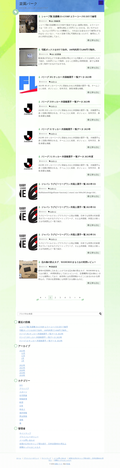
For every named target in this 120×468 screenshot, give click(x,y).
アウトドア (24, 389)
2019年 (22, 373)
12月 (23, 353)
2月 (22, 358)
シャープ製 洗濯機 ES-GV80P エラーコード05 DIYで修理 (68, 16)
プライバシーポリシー (29, 437)
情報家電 (57, 21)
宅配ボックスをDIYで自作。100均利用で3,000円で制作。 (69, 50)
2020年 (22, 370)
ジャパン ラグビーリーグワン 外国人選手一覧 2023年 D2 (68, 207)
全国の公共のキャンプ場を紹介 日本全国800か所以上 (42, 444)
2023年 (22, 351)
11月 (23, 356)
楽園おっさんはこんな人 (29, 447)
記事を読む (94, 40)
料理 (21, 402)
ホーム (18, 458)
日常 (21, 406)
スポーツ (54, 82)
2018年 (22, 375)
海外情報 (23, 413)
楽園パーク (28, 4)
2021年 (22, 368)
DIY (52, 21)
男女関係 (23, 416)
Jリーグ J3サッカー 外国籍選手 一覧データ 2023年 (65, 102)
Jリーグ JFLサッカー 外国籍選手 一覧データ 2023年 (66, 77)
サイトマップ (25, 433)
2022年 (22, 365)
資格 (21, 420)
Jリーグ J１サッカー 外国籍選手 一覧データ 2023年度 (67, 156)
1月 (22, 361)
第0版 (68, 464)
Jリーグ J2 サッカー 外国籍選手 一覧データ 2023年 (66, 129)
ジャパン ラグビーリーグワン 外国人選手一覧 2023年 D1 (68, 234)
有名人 (22, 409)
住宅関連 (58, 54)
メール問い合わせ (27, 440)
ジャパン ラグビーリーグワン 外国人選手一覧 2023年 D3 (68, 184)
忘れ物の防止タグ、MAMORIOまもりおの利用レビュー (68, 262)
